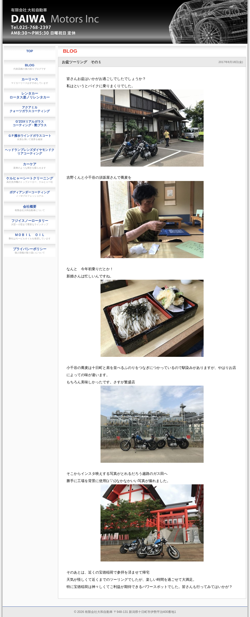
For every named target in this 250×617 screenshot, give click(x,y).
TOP (29, 51)
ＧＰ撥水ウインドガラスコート (29, 137)
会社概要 (30, 208)
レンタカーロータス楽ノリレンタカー (30, 95)
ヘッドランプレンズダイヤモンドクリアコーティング (29, 151)
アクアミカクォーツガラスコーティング (30, 109)
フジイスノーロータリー (29, 222)
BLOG (70, 51)
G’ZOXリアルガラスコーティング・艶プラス (30, 123)
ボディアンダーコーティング (30, 193)
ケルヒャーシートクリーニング (29, 179)
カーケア (29, 165)
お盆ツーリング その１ (82, 62)
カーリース (29, 80)
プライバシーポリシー (29, 250)
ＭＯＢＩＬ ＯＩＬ (30, 236)
